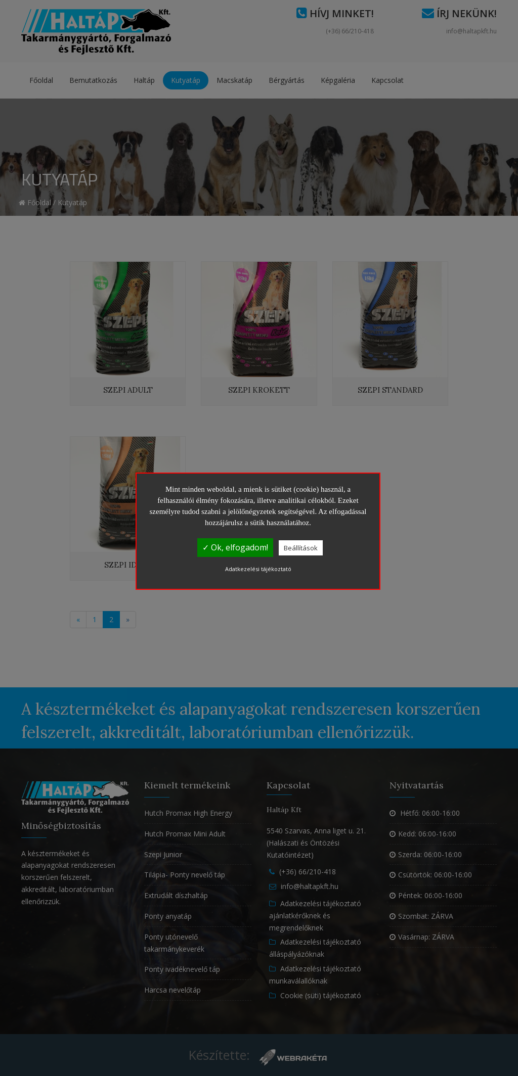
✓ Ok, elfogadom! (235, 547)
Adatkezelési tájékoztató (258, 569)
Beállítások (301, 547)
